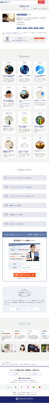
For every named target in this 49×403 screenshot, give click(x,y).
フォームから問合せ (32, 374)
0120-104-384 (24, 378)
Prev (3, 341)
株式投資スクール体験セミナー (24, 107)
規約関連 (14, 394)
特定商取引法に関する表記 (31, 394)
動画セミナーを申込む (23, 275)
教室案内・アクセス (16, 392)
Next (46, 341)
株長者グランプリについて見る (24, 309)
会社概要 (23, 392)
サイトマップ (33, 392)
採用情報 (28, 392)
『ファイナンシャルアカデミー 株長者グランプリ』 (12, 32)
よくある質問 (15, 374)
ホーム (2, 362)
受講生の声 (8, 362)
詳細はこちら (28, 278)
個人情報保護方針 (20, 394)
